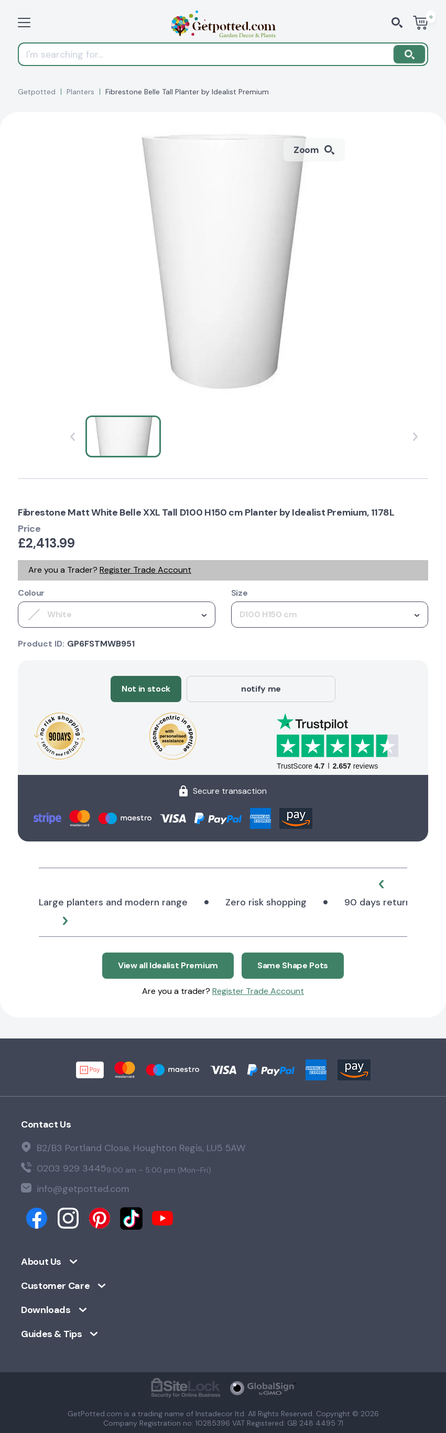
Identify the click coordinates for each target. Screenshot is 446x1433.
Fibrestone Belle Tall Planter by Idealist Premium (187, 91)
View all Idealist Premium (168, 965)
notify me (261, 688)
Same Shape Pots (292, 965)
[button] (381, 883)
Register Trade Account (145, 569)
